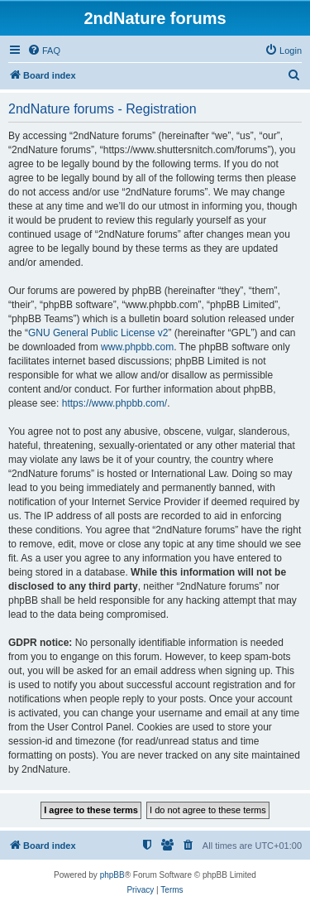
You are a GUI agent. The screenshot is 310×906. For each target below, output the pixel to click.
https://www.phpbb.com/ (114, 403)
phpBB (112, 874)
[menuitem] (43, 50)
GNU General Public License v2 (98, 333)
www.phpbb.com (137, 347)
